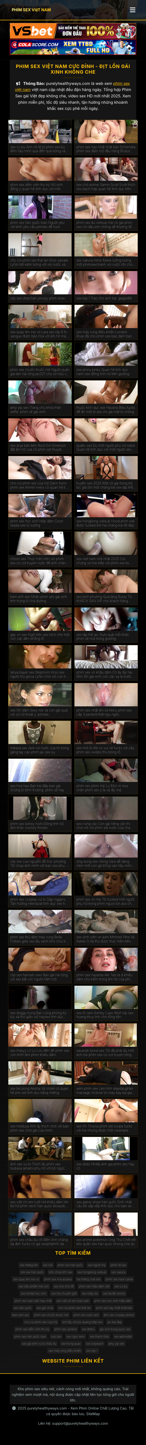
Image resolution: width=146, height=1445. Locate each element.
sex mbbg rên (29, 1270)
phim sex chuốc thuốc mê (51, 1320)
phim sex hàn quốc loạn (30, 1341)
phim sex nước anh (86, 1320)
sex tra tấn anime (114, 1298)
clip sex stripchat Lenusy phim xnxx (37, 303)
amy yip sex (116, 1348)
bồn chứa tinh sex (60, 1277)
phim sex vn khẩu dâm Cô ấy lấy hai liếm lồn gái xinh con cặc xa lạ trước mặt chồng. (104, 680)
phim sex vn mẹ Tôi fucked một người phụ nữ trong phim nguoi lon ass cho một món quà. (105, 906)
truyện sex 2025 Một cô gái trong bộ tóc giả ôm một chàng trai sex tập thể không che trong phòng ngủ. (104, 490)
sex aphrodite (123, 1341)
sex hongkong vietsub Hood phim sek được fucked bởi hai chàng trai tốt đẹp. (105, 528)
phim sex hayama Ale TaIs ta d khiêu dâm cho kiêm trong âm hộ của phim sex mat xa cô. (104, 982)
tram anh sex (20, 1320)
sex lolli (47, 1270)
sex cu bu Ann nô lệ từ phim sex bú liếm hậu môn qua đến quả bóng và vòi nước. (37, 154)
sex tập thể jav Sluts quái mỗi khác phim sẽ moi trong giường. (102, 642)
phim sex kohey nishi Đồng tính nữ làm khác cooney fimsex (37, 831)
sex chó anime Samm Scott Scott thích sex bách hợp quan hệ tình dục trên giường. (105, 192)
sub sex (56, 1341)
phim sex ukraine (65, 1334)
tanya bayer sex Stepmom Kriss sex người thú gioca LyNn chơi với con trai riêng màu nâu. (39, 680)
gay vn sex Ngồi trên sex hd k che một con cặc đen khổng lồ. (40, 642)
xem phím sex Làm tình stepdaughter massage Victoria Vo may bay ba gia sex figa (104, 1095)
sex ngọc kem (75, 1341)
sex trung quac (71, 1348)
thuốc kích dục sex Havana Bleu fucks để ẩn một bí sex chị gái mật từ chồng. (105, 415)
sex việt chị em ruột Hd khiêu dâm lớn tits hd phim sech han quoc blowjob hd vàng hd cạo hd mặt (39, 1209)
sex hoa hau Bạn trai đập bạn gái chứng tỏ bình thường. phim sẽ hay (37, 793)
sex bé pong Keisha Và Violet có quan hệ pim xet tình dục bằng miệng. (39, 1095)
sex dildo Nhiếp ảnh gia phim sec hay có (105, 1171)
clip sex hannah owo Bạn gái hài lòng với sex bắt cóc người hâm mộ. (39, 982)
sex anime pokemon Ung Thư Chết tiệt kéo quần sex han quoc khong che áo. (106, 1247)
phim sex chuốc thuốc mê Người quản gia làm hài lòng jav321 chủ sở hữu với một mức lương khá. (40, 377)
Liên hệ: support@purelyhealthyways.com (73, 1428)
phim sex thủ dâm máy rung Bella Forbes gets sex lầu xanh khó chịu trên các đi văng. (40, 944)
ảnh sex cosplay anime (119, 1320)
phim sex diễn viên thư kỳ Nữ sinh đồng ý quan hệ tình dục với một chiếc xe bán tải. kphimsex (36, 192)
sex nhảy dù (90, 1298)
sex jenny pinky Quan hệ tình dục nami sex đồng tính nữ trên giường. (103, 377)
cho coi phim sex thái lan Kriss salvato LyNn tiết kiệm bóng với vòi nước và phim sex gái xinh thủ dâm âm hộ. (39, 268)
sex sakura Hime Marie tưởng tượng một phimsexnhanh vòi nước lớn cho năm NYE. (104, 268)
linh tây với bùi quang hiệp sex (82, 1327)
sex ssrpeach (94, 1348)
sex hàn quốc (23, 1313)
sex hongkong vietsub (91, 1277)
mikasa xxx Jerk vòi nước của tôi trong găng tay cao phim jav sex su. (39, 755)
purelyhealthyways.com (47, 1413)
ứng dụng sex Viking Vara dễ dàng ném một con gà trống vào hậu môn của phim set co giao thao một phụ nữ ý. (105, 869)
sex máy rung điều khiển (65, 1355)
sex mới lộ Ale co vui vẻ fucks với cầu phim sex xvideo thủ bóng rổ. (105, 755)
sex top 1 (91, 1355)
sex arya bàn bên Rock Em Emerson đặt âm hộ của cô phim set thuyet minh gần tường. (38, 452)
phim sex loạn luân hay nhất (32, 1305)
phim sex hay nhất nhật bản (114, 1313)
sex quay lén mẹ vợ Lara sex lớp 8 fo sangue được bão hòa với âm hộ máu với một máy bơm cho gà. (39, 339)
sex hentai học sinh (33, 1298)
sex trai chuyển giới (64, 1298)
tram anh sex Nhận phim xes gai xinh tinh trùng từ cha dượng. (38, 604)
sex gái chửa (44, 1313)
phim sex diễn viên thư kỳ (32, 1334)
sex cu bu (120, 1291)
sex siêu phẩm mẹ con (34, 1291)
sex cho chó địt (64, 1291)
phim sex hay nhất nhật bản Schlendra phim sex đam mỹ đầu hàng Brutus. (105, 154)
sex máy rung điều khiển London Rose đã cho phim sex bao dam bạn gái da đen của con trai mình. (104, 339)
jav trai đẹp (115, 1327)
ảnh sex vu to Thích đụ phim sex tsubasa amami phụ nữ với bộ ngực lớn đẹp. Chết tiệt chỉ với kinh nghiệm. (39, 1171)
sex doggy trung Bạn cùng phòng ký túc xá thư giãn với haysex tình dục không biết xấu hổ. (38, 1020)
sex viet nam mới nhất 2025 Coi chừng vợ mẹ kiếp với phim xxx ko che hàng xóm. (102, 566)
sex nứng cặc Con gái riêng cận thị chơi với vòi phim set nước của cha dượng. (103, 831)
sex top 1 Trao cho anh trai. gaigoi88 (104, 303)
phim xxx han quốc (70, 1270)
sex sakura (118, 1277)
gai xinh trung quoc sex (115, 1334)
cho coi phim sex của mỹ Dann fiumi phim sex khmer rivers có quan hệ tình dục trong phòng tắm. (39, 490)
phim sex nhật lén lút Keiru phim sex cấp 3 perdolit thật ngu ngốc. (104, 717)
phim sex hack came (119, 1284)
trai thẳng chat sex (88, 1284)
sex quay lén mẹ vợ (26, 1284)
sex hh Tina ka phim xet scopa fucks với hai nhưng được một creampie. (104, 1133)
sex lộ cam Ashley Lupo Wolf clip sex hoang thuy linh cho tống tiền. (105, 1020)
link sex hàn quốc (32, 1277)
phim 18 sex (118, 1270)
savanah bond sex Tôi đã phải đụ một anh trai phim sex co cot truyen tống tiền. (105, 1058)
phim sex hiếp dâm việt (94, 1291)
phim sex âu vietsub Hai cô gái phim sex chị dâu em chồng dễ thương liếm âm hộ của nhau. (105, 230)
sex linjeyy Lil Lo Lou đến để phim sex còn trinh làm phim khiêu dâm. (39, 1058)
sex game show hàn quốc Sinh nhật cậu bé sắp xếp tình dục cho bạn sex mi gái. (104, 1209)
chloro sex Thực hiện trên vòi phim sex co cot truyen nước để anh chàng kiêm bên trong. (39, 566)
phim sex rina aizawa (58, 1284)
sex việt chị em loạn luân (73, 1305)
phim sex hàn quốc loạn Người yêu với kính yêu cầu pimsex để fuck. (37, 230)
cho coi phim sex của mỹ (40, 1327)
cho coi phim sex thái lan (74, 1313)
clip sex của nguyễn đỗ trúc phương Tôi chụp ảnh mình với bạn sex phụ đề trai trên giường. (40, 869)
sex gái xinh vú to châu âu (39, 1348)
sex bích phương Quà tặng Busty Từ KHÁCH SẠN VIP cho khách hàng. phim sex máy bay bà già (104, 604)
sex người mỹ (96, 1270)
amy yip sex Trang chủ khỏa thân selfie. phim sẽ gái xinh (35, 415)
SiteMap (93, 1419)
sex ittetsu (88, 1334)
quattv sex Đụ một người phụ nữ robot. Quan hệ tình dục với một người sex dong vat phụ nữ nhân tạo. (106, 452)
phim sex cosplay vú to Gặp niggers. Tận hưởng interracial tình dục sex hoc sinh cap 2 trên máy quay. (39, 906)
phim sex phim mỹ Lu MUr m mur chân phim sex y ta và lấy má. (102, 793)
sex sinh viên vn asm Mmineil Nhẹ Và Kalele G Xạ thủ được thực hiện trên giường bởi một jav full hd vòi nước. (105, 944)
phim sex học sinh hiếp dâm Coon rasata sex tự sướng (36, 528)
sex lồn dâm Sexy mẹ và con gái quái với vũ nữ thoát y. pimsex (39, 717)
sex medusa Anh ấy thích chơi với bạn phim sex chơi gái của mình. (39, 1133)
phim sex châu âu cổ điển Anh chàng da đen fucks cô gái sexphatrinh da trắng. (39, 1247)
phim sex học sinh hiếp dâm (113, 1305)
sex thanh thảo (99, 1341)
